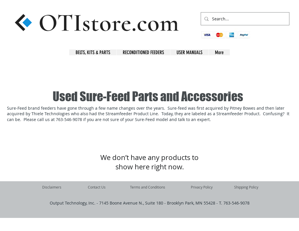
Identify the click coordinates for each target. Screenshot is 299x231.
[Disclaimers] (52, 187)
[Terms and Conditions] (148, 187)
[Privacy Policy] (202, 187)
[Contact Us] (96, 187)
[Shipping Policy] (246, 187)
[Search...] (244, 19)
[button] (280, 38)
